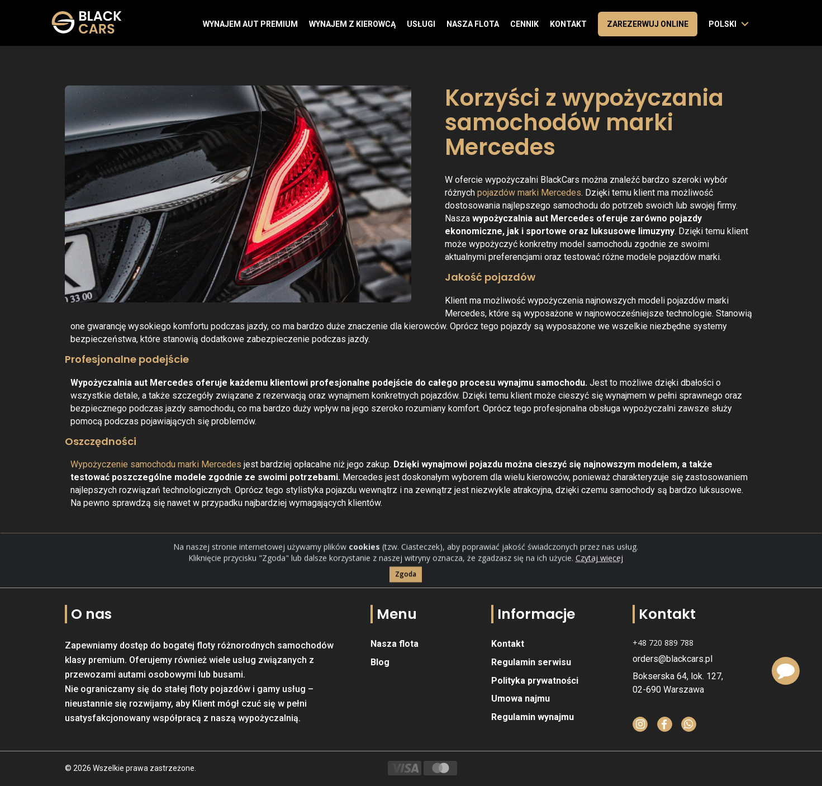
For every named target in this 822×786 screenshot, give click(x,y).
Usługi (421, 24)
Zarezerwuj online (647, 24)
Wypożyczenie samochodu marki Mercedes (155, 464)
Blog (379, 662)
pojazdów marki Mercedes (529, 192)
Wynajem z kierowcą (352, 24)
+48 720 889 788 (663, 642)
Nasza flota (472, 24)
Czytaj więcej (599, 579)
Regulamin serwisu (531, 662)
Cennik (524, 24)
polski (723, 24)
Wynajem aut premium (250, 24)
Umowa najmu (520, 698)
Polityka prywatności (534, 680)
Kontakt (568, 24)
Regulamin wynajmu (532, 717)
